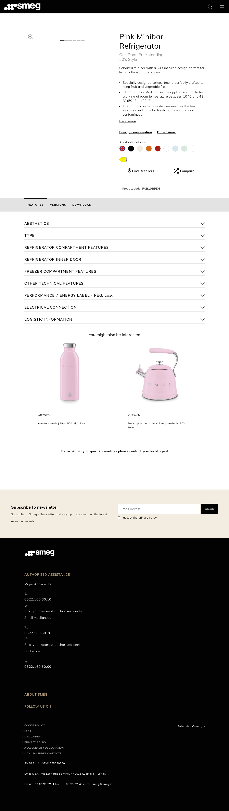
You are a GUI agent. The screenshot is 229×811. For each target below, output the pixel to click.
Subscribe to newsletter (34, 507)
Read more (127, 121)
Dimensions (166, 132)
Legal (28, 731)
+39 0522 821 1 (43, 784)
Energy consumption (135, 132)
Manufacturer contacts (43, 753)
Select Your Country (190, 726)
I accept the (139, 517)
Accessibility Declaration (44, 747)
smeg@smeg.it (102, 784)
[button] (30, 36)
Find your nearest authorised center (54, 611)
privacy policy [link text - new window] (148, 517)
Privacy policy (35, 742)
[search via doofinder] (210, 6)
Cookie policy (34, 725)
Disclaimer (32, 736)
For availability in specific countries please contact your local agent (114, 451)
